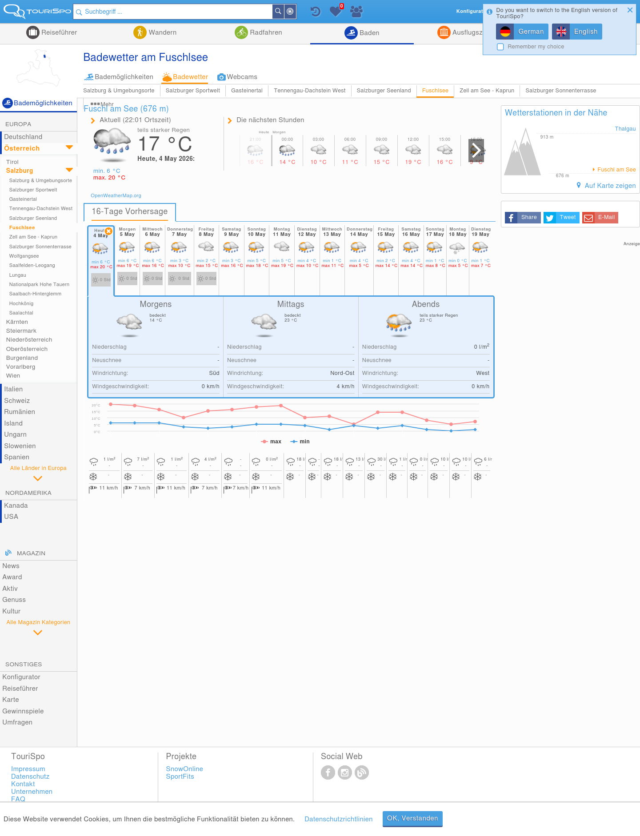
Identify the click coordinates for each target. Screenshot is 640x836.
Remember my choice (536, 47)
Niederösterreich (29, 340)
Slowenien (20, 446)
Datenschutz (30, 776)
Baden (369, 33)
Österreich (22, 148)
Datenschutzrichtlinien (338, 819)
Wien (13, 376)
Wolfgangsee (24, 256)
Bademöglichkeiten (124, 77)
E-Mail (606, 217)
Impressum (28, 769)
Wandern (161, 32)
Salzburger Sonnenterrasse (560, 91)
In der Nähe (298, 12)
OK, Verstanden (412, 818)
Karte (10, 700)
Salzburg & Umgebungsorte (119, 91)
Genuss (14, 600)
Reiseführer (58, 32)
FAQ (18, 799)
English (586, 31)
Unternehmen (31, 791)
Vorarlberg (21, 367)
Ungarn (15, 434)
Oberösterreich (27, 349)
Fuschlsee (435, 91)
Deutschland (23, 137)
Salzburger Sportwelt (193, 91)
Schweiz (17, 401)
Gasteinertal (247, 91)
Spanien (16, 457)
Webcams (242, 77)
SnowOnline (185, 769)
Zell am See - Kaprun (487, 91)
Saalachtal (21, 313)
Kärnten (17, 322)
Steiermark (21, 331)
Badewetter (190, 77)
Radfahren (265, 32)
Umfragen (17, 722)
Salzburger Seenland (384, 91)
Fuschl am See (616, 170)
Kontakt (23, 784)
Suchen (286, 11)
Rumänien (19, 412)
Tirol (12, 162)
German (531, 31)
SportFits (180, 776)
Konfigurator (21, 677)
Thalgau (625, 129)
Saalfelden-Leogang (32, 265)
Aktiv (10, 588)
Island (13, 423)
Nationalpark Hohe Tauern (39, 284)
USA (11, 517)
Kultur (11, 611)
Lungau (17, 275)
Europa (18, 124)
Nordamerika (28, 493)
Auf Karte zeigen (609, 186)
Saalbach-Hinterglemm (35, 293)
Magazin (31, 553)
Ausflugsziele (472, 32)
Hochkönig (21, 303)
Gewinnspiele (23, 711)
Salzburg (19, 171)
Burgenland (22, 358)
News (11, 566)
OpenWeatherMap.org (116, 195)
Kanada (16, 505)
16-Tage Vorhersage (130, 212)
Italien (13, 389)
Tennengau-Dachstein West (310, 91)
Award (12, 577)
